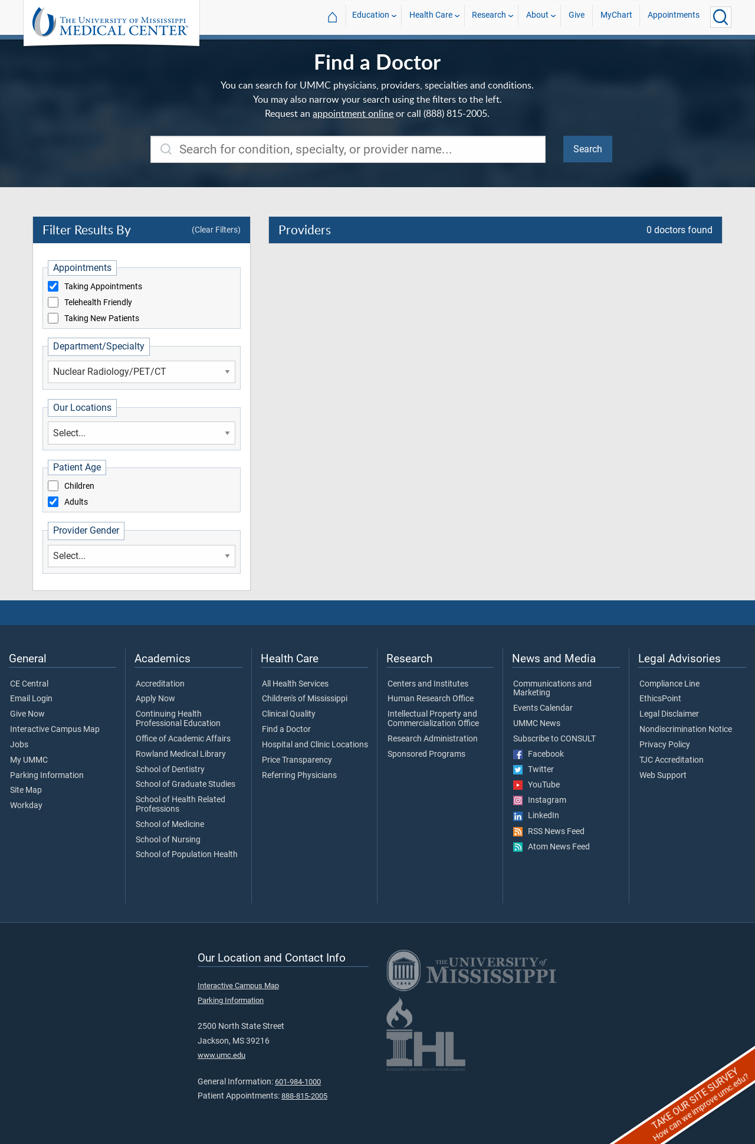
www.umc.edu (221, 1055)
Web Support (663, 775)
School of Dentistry (170, 769)
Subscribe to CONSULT (554, 739)
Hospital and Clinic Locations (315, 745)
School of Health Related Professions (180, 804)
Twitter (533, 769)
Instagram (539, 800)
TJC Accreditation (671, 760)
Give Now (27, 714)
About (537, 17)
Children (79, 486)
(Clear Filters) (216, 229)
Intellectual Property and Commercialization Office (433, 719)
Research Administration (433, 739)
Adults (76, 502)
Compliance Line (669, 684)
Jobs (19, 745)
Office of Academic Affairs (183, 739)
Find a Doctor (286, 729)
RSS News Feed (549, 831)
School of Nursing (168, 840)
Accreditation (160, 684)
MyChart (616, 17)
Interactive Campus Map (55, 729)
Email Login (31, 699)
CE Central (29, 684)
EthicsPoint (660, 699)
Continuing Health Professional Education (178, 719)
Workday (26, 805)
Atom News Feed (551, 847)
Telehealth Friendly (98, 303)
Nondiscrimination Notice (685, 729)
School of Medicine (170, 824)
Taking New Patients (101, 318)
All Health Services (295, 684)
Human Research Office (431, 699)
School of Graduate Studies (185, 784)
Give (577, 17)
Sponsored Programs (426, 754)
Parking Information (47, 775)
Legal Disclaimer (669, 714)
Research (489, 17)
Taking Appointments (103, 287)
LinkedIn (536, 816)
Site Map (26, 790)
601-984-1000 (298, 1081)
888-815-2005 (304, 1095)
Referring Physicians (299, 775)
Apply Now (155, 699)
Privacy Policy (664, 745)
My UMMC (29, 760)
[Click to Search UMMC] (720, 17)
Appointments (674, 17)
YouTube (536, 785)
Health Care (430, 17)
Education (370, 17)
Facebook (538, 754)
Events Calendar (543, 708)
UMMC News (536, 723)
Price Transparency (297, 760)
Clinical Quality (289, 714)
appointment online (353, 113)
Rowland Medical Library (181, 754)
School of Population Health (187, 854)
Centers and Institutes (428, 684)
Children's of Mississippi (304, 699)
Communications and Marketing (552, 688)
